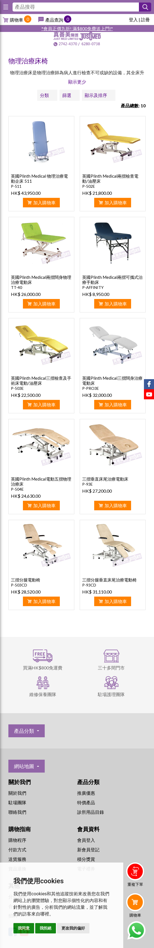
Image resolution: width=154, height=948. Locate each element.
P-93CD (89, 585)
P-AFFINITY (93, 287)
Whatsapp (136, 930)
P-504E (17, 489)
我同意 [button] (24, 928)
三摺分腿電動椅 (25, 579)
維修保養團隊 (42, 694)
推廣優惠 (86, 793)
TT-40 (16, 287)
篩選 (66, 95)
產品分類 (24, 731)
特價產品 (86, 802)
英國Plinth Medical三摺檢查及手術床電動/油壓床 (41, 381)
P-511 (16, 186)
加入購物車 (44, 202)
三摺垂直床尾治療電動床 (105, 478)
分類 (44, 95)
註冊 (145, 19)
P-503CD (19, 585)
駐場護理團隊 (111, 694)
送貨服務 (17, 859)
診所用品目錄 (90, 812)
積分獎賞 (86, 859)
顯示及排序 (96, 95)
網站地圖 (24, 766)
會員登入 (86, 840)
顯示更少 (77, 81)
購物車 (16, 19)
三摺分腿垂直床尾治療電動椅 (109, 579)
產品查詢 (54, 19)
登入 (133, 19)
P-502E (88, 186)
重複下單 (135, 884)
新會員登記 (88, 849)
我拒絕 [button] (45, 928)
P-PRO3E (90, 388)
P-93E (87, 484)
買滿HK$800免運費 (42, 667)
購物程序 (17, 840)
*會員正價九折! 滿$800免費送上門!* (77, 28)
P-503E (17, 388)
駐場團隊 (17, 802)
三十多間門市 (111, 667)
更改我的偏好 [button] (73, 928)
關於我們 (17, 793)
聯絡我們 (17, 812)
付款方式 (17, 849)
